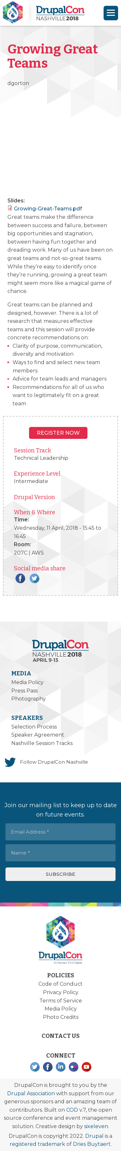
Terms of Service (60, 1001)
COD (72, 1110)
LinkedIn (60, 1066)
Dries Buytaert (92, 1144)
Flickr (73, 1066)
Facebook (20, 578)
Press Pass (24, 691)
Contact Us (61, 1036)
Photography (28, 699)
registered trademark (37, 1144)
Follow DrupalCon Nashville (54, 762)
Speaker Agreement (37, 735)
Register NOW (58, 433)
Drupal (94, 1136)
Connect (60, 1055)
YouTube (86, 1066)
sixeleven (96, 1126)
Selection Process (34, 727)
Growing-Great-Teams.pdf (48, 209)
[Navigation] (111, 13)
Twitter (34, 578)
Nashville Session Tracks (42, 743)
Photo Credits (60, 1017)
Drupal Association (31, 1093)
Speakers (27, 717)
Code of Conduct (60, 984)
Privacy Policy (60, 992)
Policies (60, 975)
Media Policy (27, 682)
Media (21, 673)
